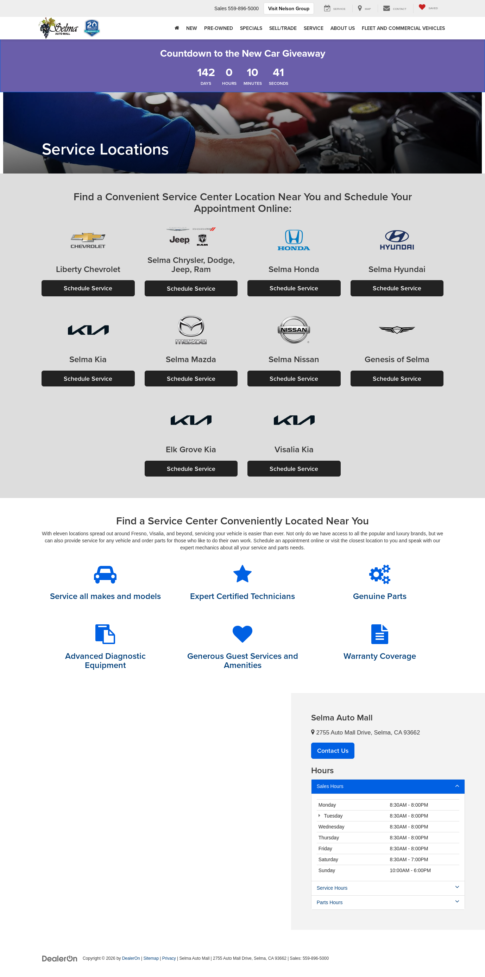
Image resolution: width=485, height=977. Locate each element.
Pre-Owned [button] (218, 28)
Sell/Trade (283, 28)
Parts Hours (388, 903)
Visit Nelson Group (288, 8)
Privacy (169, 959)
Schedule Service (88, 288)
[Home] (177, 28)
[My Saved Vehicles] (428, 8)
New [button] (191, 28)
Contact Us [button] (333, 751)
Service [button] (313, 28)
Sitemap (151, 959)
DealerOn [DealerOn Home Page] (131, 959)
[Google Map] (145, 812)
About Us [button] (342, 28)
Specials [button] (251, 28)
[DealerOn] (60, 959)
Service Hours (388, 888)
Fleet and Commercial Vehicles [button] (403, 28)
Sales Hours (388, 786)
